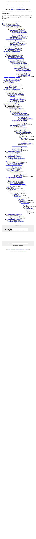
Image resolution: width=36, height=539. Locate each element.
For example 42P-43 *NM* (14, 42)
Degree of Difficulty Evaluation (9, 82)
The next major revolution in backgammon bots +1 (16, 158)
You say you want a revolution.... (13, 170)
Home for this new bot (9, 185)
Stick (20, 6)
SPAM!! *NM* (12, 96)
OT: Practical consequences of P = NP (24, 75)
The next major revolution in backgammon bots (18, 9)
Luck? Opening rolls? (21, 134)
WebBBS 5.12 (24, 252)
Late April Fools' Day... (10, 187)
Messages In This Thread (18, 21)
